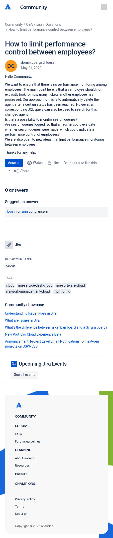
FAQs (18, 434)
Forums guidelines (27, 441)
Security (21, 514)
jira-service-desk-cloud (35, 285)
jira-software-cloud (70, 285)
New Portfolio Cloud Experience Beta (33, 334)
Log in (12, 211)
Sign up (27, 211)
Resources (22, 465)
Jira (39, 24)
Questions (53, 24)
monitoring (62, 291)
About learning (25, 458)
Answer (14, 163)
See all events (24, 375)
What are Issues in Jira (22, 320)
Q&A (29, 24)
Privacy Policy (25, 499)
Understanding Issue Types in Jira (31, 313)
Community (33, 6)
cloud (10, 285)
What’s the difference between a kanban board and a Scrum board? (56, 327)
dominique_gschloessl (38, 62)
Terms (19, 506)
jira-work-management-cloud (28, 291)
